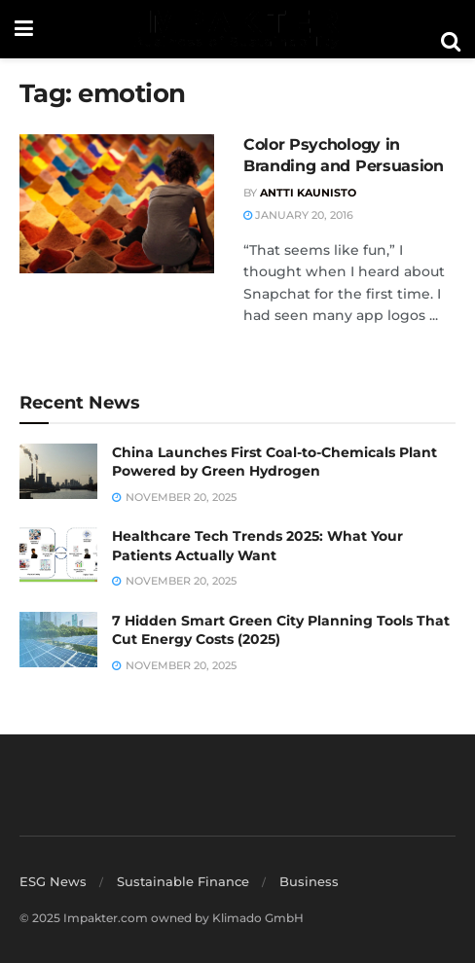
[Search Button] (450, 42)
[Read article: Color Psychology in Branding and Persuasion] (116, 203)
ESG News (53, 881)
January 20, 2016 (298, 215)
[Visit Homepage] (236, 29)
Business (309, 881)
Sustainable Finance (183, 881)
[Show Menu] (24, 29)
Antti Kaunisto (308, 192)
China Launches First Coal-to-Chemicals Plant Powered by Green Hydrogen (274, 462)
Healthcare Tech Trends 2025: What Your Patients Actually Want (257, 545)
